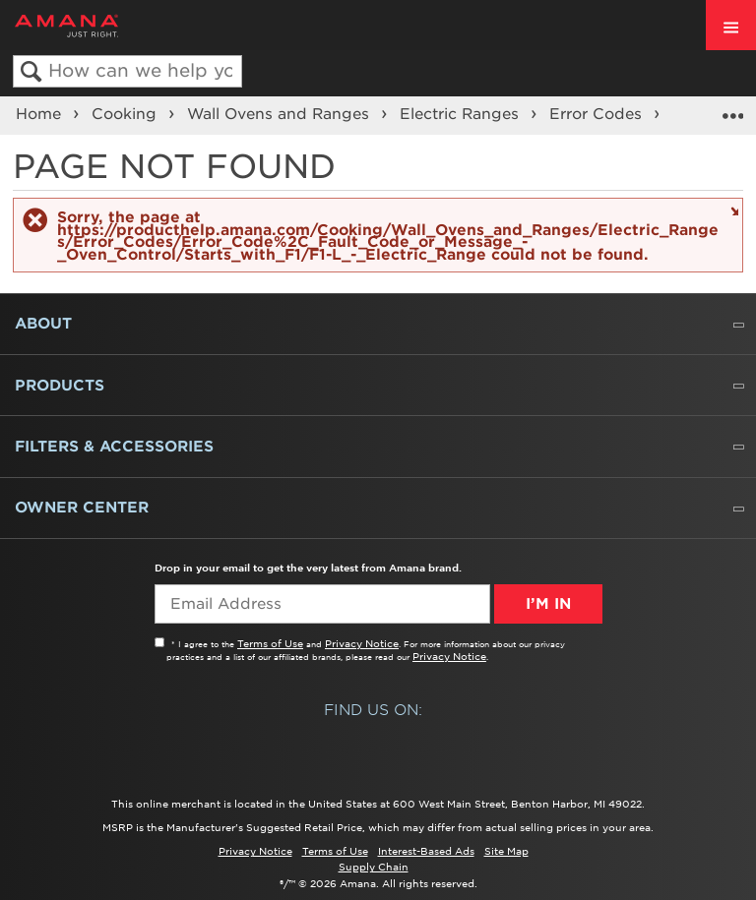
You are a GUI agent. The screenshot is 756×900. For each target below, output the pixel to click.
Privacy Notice (362, 643)
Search (31, 72)
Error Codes (598, 114)
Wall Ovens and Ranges (280, 114)
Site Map (506, 851)
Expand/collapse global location (732, 109)
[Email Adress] (322, 604)
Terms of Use (270, 643)
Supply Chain (374, 866)
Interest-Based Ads (426, 851)
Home (41, 114)
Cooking (126, 114)
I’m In (548, 604)
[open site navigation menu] (731, 25)
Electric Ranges (462, 114)
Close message (731, 210)
